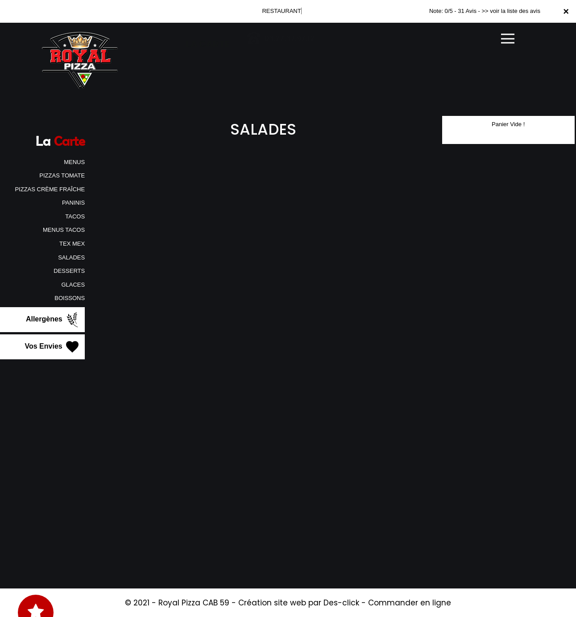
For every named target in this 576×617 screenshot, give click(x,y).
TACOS (75, 216)
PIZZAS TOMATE (62, 175)
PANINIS (73, 202)
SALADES (71, 257)
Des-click (341, 602)
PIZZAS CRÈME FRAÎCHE (50, 189)
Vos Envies (53, 347)
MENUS (74, 162)
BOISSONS (69, 298)
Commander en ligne (409, 602)
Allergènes (53, 320)
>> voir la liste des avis (510, 11)
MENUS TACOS (64, 229)
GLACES (73, 284)
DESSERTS (69, 270)
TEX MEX (72, 243)
